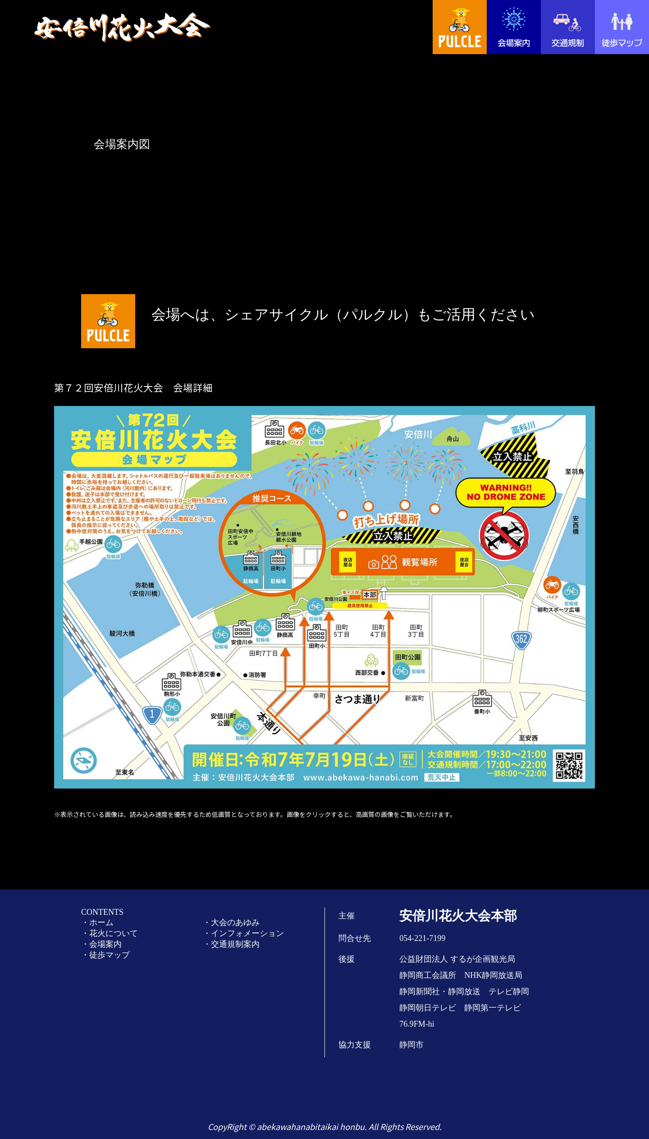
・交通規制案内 (231, 944)
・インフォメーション (243, 933)
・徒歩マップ (105, 954)
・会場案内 (101, 944)
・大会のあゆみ (231, 922)
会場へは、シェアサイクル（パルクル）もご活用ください (343, 314)
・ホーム (97, 922)
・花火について (109, 933)
